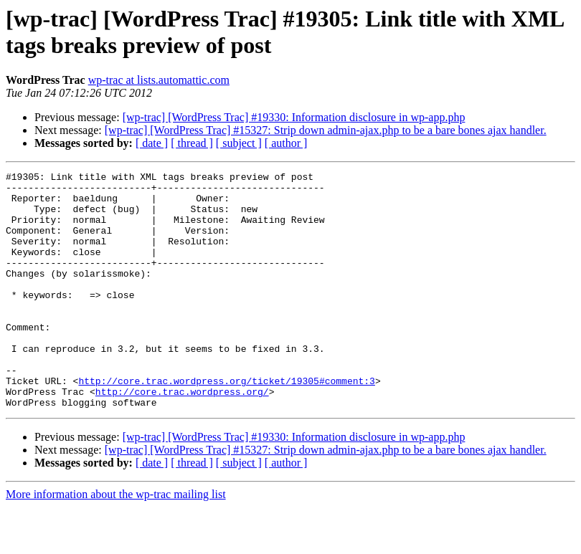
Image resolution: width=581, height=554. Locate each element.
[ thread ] (192, 143)
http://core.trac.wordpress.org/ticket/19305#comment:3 (226, 423)
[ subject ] (239, 143)
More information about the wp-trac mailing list (116, 541)
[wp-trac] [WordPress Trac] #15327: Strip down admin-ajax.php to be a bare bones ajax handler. (326, 130)
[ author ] (286, 143)
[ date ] (152, 143)
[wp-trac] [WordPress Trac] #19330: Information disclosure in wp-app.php (294, 117)
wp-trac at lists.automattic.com (159, 80)
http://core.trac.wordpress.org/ (182, 436)
